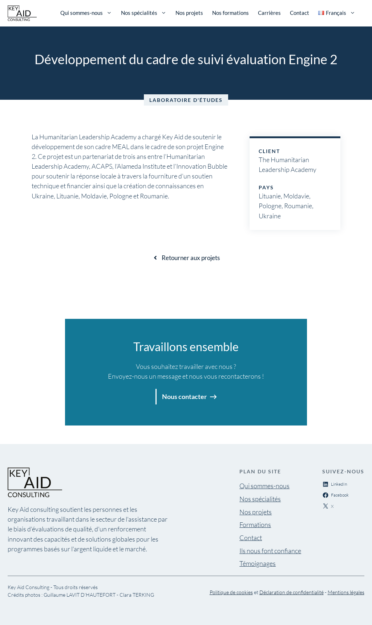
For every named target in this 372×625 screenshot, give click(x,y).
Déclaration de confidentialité (291, 592)
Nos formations (230, 12)
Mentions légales (346, 592)
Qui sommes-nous (86, 12)
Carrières (269, 12)
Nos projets (189, 12)
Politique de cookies (231, 592)
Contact (299, 12)
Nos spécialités (143, 12)
